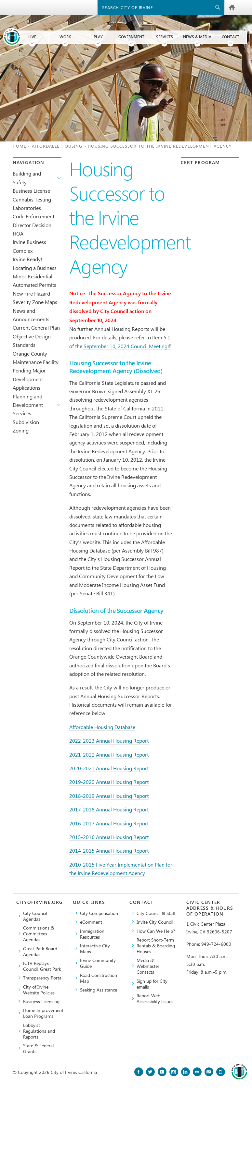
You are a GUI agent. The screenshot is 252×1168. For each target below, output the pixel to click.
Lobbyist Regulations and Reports (39, 1031)
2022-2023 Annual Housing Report (109, 740)
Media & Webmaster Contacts (148, 966)
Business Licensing (41, 1001)
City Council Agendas (35, 916)
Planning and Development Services (28, 405)
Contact (230, 37)
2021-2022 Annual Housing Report (109, 754)
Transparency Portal (42, 977)
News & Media (197, 37)
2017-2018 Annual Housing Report (109, 809)
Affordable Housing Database (102, 727)
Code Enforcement (33, 216)
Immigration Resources (92, 934)
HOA (18, 233)
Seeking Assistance (98, 989)
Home (19, 146)
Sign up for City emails (152, 984)
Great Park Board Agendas (40, 951)
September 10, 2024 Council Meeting (127, 346)
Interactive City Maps (95, 948)
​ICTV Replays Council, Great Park (42, 966)
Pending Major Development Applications (29, 379)
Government (131, 37)
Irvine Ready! (27, 259)
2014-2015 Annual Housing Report (109, 850)
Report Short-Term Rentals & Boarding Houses (156, 945)
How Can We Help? (156, 931)
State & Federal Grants (38, 1048)
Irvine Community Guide (98, 963)
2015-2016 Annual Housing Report (109, 836)
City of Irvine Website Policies (39, 989)
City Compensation (99, 913)
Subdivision (26, 422)
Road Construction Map (98, 978)
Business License (31, 190)
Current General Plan (36, 327)
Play (98, 37)
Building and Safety (27, 177)
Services (164, 37)
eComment (91, 922)
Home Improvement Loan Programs (43, 1013)
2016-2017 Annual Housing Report (109, 823)
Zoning (21, 430)
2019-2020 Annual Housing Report (109, 781)
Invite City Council (155, 922)
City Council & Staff (156, 913)
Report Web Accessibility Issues (155, 998)
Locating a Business (35, 267)
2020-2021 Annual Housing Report (109, 768)
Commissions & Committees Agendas (38, 933)
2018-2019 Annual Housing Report (109, 795)
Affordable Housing (57, 146)
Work (65, 37)
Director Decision (32, 225)
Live (32, 37)
